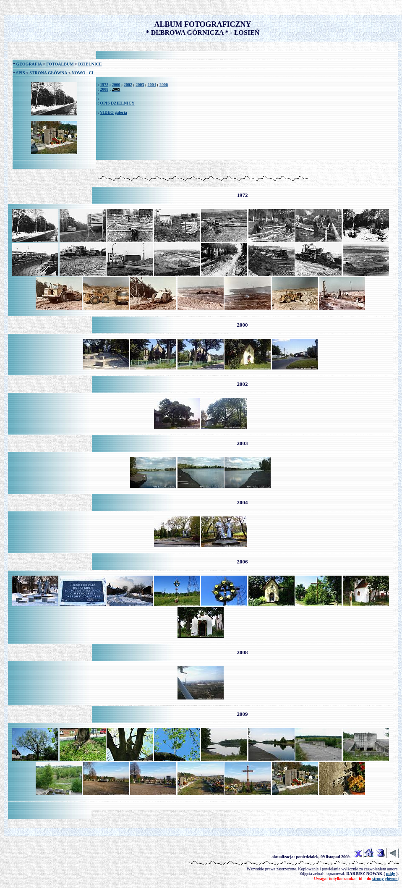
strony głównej (385, 878)
